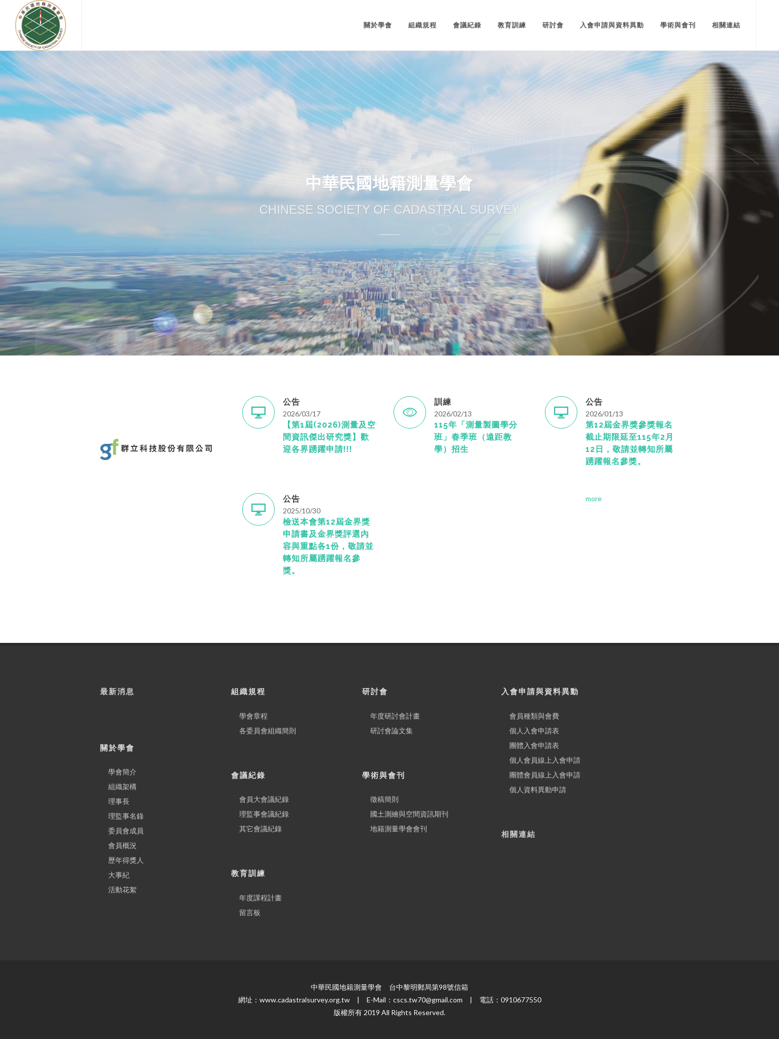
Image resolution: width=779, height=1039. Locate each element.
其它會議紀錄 (260, 828)
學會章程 (253, 715)
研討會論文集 (391, 730)
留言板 (250, 912)
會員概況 (122, 845)
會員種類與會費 (534, 715)
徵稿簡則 (384, 799)
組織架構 (122, 786)
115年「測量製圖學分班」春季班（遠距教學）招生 (475, 437)
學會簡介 (122, 771)
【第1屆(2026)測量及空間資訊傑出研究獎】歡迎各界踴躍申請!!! (329, 437)
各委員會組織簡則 (267, 730)
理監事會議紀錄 (264, 813)
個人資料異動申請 (537, 789)
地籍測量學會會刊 (398, 828)
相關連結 (518, 834)
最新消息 (117, 691)
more (594, 498)
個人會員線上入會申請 (544, 760)
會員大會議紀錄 (264, 799)
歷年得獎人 (126, 860)
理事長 (118, 801)
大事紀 (118, 874)
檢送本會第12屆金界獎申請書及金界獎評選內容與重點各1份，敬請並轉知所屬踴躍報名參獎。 (328, 546)
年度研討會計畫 (395, 715)
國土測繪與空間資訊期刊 (409, 813)
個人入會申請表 (534, 730)
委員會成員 (126, 830)
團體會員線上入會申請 (544, 774)
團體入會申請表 (534, 745)
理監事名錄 (126, 815)
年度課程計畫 (260, 897)
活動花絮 (122, 889)
